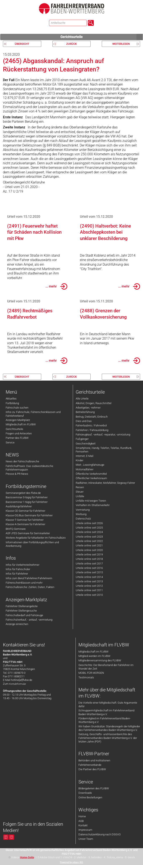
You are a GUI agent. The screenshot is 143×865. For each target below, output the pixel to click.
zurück (71, 43)
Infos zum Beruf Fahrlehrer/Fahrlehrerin (29, 578)
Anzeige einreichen (17, 624)
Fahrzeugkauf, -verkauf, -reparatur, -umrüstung (103, 434)
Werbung (81, 514)
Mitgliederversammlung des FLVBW (99, 660)
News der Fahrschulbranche (22, 461)
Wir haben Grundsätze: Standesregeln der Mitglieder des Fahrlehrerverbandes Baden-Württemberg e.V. (109, 728)
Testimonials (86, 677)
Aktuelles (11, 398)
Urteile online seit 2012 (89, 585)
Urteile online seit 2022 (89, 541)
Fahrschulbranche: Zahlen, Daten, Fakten (30, 587)
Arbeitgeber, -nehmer (88, 407)
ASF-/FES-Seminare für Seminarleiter (28, 533)
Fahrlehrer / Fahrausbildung (92, 430)
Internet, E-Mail (84, 456)
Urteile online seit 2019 (89, 554)
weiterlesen (121, 43)
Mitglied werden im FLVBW (94, 656)
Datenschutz (83, 518)
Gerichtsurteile (101, 37)
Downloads (85, 792)
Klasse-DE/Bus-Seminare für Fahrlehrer (29, 515)
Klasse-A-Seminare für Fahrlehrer (25, 524)
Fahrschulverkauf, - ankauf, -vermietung (29, 619)
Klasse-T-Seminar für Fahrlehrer (25, 519)
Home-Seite (27, 857)
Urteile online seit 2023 (89, 536)
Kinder (79, 460)
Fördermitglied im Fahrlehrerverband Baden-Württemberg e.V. (104, 720)
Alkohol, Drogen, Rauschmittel (93, 403)
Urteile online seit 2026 (89, 523)
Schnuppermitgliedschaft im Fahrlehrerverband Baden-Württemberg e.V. (106, 712)
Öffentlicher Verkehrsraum (91, 478)
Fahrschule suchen (17, 407)
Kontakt (82, 825)
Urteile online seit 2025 (89, 527)
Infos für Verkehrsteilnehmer (22, 564)
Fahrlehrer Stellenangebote (22, 606)
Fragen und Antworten (19, 433)
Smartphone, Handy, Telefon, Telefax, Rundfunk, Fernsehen (104, 449)
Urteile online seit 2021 (89, 545)
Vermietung (83, 509)
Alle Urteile (82, 398)
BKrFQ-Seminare (16, 528)
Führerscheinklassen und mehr (24, 582)
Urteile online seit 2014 (89, 577)
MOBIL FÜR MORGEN (91, 672)
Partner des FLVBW (17, 437)
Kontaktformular (17, 684)
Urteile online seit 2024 (89, 532)
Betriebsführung (85, 412)
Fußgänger (82, 438)
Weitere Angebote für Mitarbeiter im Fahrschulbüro (36, 537)
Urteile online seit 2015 (89, 572)
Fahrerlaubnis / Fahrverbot (91, 425)
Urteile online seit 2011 (89, 590)
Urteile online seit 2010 (89, 594)
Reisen (80, 487)
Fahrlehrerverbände (89, 764)
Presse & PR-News (17, 473)
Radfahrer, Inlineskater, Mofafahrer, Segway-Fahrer (105, 482)
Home (82, 816)
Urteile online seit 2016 (89, 568)
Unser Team (85, 838)
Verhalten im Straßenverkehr (93, 505)
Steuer (79, 491)
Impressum (85, 829)
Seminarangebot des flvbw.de (23, 492)
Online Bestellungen (90, 797)
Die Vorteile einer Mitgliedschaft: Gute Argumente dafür (107, 704)
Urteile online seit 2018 (89, 558)
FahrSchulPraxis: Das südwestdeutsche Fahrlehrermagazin (29, 467)
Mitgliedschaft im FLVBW (21, 424)
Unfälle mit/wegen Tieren (91, 500)
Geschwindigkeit (85, 443)
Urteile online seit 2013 (89, 581)
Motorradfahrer (84, 469)
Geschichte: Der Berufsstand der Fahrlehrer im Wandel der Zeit (106, 666)
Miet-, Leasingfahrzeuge (90, 464)
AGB (81, 821)
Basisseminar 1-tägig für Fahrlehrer (27, 502)
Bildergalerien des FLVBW (93, 788)
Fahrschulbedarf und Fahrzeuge (24, 615)
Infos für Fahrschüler (18, 569)
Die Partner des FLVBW (92, 769)
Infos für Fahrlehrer (17, 573)
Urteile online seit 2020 (89, 550)
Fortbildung (12, 403)
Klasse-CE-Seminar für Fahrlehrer (25, 510)
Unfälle (80, 496)
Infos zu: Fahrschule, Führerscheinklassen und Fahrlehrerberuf (33, 413)
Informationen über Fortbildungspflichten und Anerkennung (32, 544)
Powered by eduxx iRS (71, 862)
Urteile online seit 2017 (89, 563)
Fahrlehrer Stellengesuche (21, 610)
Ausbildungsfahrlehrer (19, 506)
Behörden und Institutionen (94, 760)
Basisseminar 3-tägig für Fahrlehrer (27, 497)
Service (10, 442)
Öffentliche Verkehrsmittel (91, 473)
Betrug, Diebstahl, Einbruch (92, 416)
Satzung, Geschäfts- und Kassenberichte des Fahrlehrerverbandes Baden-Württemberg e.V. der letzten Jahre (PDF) (107, 738)
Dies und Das (84, 421)
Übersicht (22, 43)
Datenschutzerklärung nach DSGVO (99, 834)
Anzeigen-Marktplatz (18, 420)
